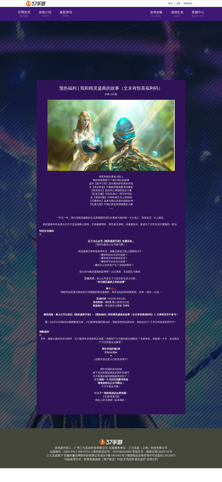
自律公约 (152, 459)
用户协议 (109, 459)
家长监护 (140, 459)
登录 (170, 3)
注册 (178, 3)
